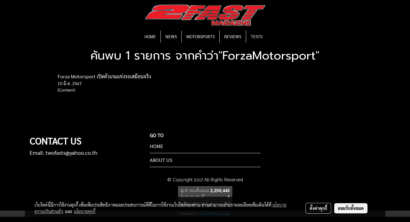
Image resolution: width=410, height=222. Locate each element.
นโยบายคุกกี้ (84, 211)
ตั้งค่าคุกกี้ (318, 208)
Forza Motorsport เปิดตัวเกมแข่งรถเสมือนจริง (104, 76)
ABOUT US (161, 160)
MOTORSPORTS (200, 36)
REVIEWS (232, 36)
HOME (150, 36)
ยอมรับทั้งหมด (351, 208)
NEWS (171, 36)
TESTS (256, 36)
